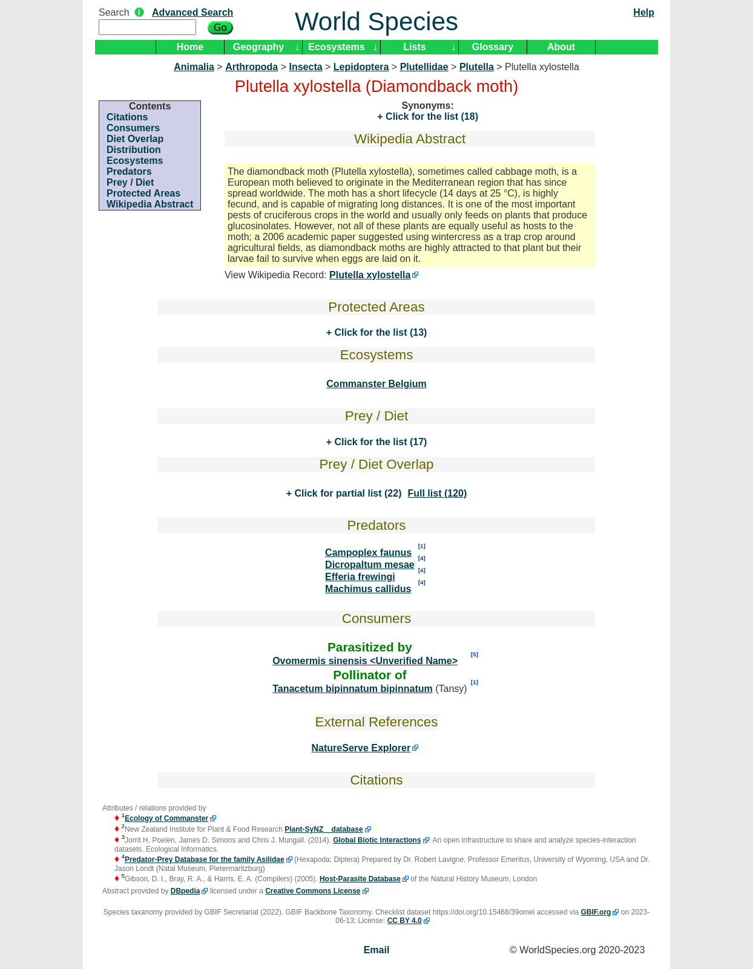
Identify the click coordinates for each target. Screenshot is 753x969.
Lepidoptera (361, 67)
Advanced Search (192, 12)
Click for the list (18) (430, 116)
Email (377, 950)
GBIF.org (595, 912)
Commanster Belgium (376, 384)
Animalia (194, 67)
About (561, 47)
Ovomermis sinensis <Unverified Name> (365, 661)
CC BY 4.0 (404, 920)
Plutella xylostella (369, 275)
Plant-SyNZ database (323, 829)
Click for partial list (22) (346, 493)
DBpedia (185, 891)
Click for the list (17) (379, 442)
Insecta (305, 67)
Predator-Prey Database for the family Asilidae (204, 859)
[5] (474, 654)
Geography (258, 47)
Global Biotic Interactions (377, 840)
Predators (129, 171)
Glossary (492, 47)
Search (114, 12)
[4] (422, 558)
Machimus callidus (368, 589)
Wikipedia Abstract (150, 204)
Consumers (133, 128)
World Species (376, 21)
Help (643, 12)
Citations (127, 117)
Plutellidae (424, 67)
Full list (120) (437, 493)
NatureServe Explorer (361, 748)
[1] (422, 546)
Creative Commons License (312, 891)
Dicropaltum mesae (370, 565)
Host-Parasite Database (360, 879)
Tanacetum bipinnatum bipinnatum (352, 689)
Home (190, 47)
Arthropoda (251, 67)
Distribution (134, 150)
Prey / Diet (130, 182)
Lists (414, 47)
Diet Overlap (135, 139)
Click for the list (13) (379, 332)
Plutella (476, 67)
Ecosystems (336, 47)
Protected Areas (143, 193)
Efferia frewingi (360, 577)
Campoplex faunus (368, 552)
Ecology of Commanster (166, 818)
